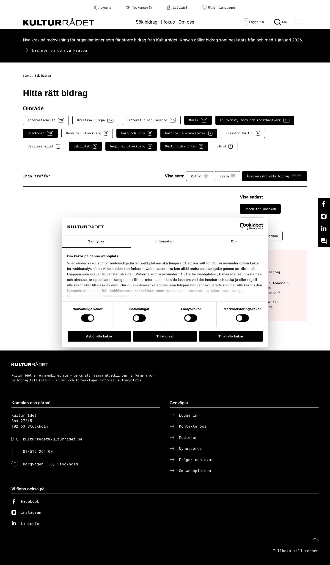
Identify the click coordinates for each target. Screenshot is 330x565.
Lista (227, 176)
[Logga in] (252, 22)
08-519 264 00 (38, 451)
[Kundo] (324, 241)
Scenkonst (40, 133)
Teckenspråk (139, 7)
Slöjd (225, 146)
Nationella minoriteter (188, 133)
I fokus (168, 22)
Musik (198, 120)
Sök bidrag (146, 22)
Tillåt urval (165, 336)
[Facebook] (324, 204)
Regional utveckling (131, 146)
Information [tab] (165, 241)
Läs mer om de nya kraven (59, 50)
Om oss (186, 22)
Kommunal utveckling (87, 133)
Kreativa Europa (95, 120)
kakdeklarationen (150, 291)
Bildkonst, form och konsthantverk (254, 120)
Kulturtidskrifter (184, 146)
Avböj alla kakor (99, 336)
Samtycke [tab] (96, 241)
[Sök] (281, 22)
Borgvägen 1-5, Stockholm (50, 464)
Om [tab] (233, 241)
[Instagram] (324, 216)
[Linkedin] (324, 229)
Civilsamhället (44, 146)
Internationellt (46, 120)
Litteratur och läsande (151, 120)
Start (27, 75)
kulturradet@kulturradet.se (52, 439)
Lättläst (177, 7)
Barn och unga (136, 133)
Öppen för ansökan (260, 209)
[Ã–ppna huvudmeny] (300, 22)
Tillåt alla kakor (230, 336)
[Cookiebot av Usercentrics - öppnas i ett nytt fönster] (243, 226)
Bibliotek (85, 146)
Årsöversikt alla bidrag (274, 176)
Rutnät (199, 176)
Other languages (219, 7)
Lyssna (102, 7)
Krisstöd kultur (243, 133)
